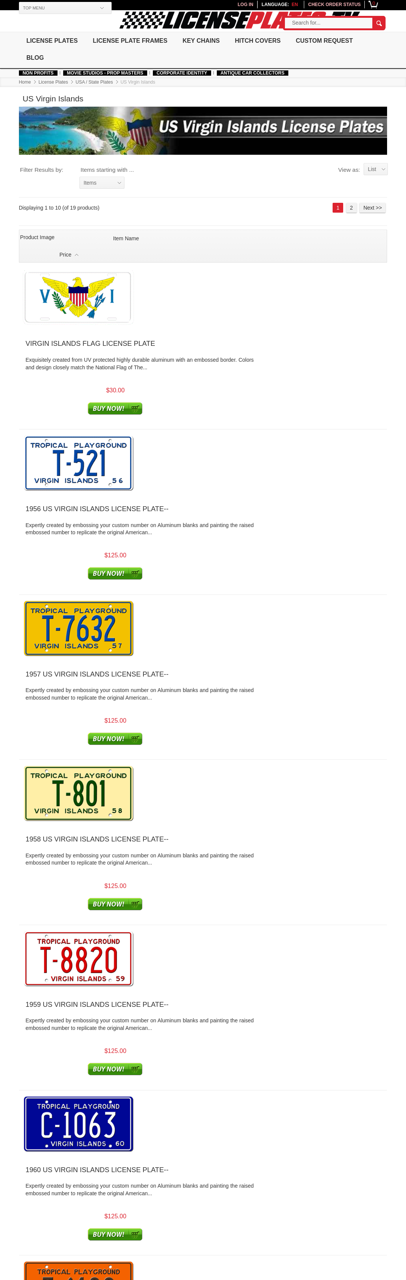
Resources (262, 1177)
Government (75, 1194)
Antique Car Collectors (252, 73)
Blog (35, 57)
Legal (192, 1194)
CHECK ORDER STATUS (335, 4)
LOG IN (246, 4)
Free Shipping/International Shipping (211, 1215)
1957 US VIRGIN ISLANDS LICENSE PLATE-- (183, 392)
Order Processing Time (213, 1227)
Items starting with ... (106, 170)
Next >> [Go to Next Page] (373, 208)
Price (342, 238)
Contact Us (199, 1250)
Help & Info (32, 1177)
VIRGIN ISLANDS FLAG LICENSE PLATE (176, 258)
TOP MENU (33, 8)
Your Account (141, 1177)
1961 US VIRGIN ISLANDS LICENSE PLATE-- (183, 659)
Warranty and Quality (211, 1243)
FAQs (192, 1187)
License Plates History (275, 1194)
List (373, 169)
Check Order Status (147, 1202)
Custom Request (327, 40)
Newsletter (324, 1177)
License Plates (52, 40)
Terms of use (145, 1274)
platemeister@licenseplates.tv (246, 1150)
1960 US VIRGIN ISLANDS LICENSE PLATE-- (183, 592)
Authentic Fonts (36, 1207)
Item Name (125, 238)
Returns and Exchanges (214, 1235)
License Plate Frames (130, 40)
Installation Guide (269, 1209)
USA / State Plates (93, 82)
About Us (72, 1187)
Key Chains (202, 40)
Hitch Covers (260, 40)
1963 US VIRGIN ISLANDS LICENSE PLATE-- (183, 792)
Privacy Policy (202, 1202)
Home (24, 82)
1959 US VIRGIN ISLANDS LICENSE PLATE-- (183, 525)
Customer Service (208, 1177)
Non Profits (37, 73)
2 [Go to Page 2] (352, 208)
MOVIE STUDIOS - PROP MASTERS (104, 73)
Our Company (78, 1177)
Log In (131, 1187)
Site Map (259, 1202)
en (295, 4)
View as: (350, 170)
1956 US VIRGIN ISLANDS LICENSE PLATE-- (183, 326)
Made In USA (34, 1215)
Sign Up (133, 1194)
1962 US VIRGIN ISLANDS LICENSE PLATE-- (183, 725)
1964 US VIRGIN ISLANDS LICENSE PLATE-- (183, 859)
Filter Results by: (41, 170)
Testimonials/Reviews (274, 1187)
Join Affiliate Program (149, 1209)
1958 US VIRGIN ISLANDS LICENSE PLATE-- (183, 459)
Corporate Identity (181, 73)
